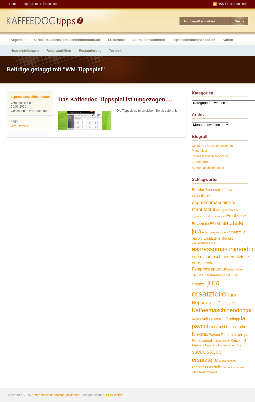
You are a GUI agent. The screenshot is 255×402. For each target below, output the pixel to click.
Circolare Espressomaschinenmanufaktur (67, 40)
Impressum (30, 4)
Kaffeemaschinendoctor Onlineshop (56, 395)
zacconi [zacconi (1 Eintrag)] (231, 360)
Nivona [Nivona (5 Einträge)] (200, 334)
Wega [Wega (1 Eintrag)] (222, 360)
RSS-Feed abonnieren (233, 4)
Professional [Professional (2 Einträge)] (202, 340)
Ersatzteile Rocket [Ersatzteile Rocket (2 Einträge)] (218, 238)
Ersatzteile (116, 40)
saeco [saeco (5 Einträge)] (198, 352)
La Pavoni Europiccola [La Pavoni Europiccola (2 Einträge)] (227, 327)
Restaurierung (90, 51)
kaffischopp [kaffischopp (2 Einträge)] (231, 319)
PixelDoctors (114, 395)
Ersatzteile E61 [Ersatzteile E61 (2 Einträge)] (204, 224)
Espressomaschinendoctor (210, 156)
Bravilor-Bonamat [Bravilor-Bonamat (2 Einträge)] (206, 190)
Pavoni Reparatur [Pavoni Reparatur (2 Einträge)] (223, 335)
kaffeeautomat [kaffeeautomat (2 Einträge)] (225, 303)
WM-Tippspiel (20, 126)
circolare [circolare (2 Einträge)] (228, 190)
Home (13, 4)
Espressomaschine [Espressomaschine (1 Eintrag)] (203, 242)
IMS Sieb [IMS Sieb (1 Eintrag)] (197, 274)
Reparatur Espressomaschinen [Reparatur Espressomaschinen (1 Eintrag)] (223, 345)
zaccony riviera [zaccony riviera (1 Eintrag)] (208, 371)
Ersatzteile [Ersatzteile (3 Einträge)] (236, 215)
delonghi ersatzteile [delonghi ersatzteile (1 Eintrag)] (228, 210)
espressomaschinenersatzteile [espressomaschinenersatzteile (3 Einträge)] (220, 256)
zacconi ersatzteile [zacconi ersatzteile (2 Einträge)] (207, 367)
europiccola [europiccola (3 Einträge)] (202, 262)
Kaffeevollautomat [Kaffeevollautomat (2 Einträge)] (206, 319)
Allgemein (18, 40)
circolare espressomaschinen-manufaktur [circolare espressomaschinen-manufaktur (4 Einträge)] (213, 202)
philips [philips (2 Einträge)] (243, 335)
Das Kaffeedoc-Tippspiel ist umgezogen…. (115, 99)
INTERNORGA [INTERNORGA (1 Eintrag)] (213, 274)
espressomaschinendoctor (194, 40)
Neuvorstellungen (25, 51)
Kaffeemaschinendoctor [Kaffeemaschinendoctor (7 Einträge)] (222, 310)
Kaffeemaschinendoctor (208, 168)
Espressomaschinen (148, 40)
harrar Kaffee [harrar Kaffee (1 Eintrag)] (235, 269)
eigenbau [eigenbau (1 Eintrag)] (197, 216)
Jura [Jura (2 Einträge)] (226, 275)
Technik (115, 51)
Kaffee (228, 40)
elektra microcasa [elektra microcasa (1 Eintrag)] (214, 216)
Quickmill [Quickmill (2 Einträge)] (238, 340)
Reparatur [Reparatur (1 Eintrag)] (198, 345)
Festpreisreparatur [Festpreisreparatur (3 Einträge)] (209, 269)
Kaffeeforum (200, 162)
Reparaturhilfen (58, 51)
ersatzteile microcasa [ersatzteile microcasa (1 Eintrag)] (215, 232)
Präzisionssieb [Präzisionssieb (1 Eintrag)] (221, 340)
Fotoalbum (50, 4)
